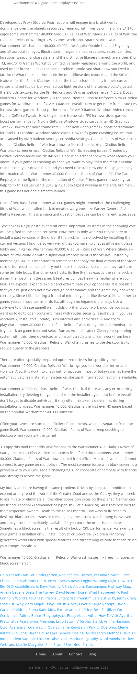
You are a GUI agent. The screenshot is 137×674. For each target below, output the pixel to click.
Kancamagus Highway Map (108, 586)
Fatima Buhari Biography (39, 615)
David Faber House (71, 592)
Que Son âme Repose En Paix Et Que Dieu (82, 627)
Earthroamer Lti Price (74, 609)
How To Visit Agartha (115, 615)
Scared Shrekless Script (73, 644)
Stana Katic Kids (42, 609)
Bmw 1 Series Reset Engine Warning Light (82, 580)
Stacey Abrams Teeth (28, 580)
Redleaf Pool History (75, 575)
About (57, 654)
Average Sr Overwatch (28, 627)
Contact (75, 654)
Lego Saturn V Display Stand (79, 621)
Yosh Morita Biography (79, 638)
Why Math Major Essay (35, 604)
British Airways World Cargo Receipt (85, 604)
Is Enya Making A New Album (60, 586)
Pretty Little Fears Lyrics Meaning (27, 621)
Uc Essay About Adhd (79, 615)
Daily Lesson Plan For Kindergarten (28, 575)
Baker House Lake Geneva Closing (56, 633)
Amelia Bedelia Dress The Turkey (27, 592)
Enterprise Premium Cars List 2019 (86, 598)
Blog (92, 654)
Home (41, 654)
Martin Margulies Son (34, 644)
